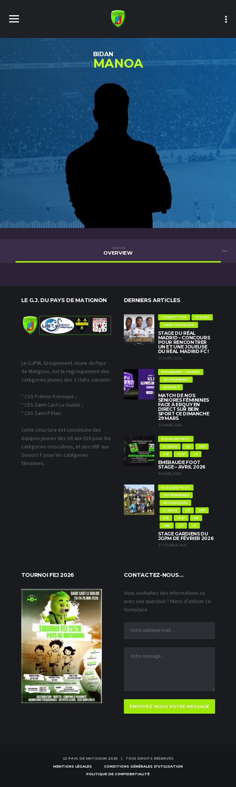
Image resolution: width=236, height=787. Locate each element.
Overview (118, 251)
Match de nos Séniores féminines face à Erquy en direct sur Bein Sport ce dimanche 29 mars (183, 407)
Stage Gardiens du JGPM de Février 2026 (186, 536)
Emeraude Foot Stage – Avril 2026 (182, 464)
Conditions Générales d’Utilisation (143, 766)
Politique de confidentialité (118, 774)
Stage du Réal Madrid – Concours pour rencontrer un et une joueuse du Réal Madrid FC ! (184, 342)
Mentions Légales (72, 766)
